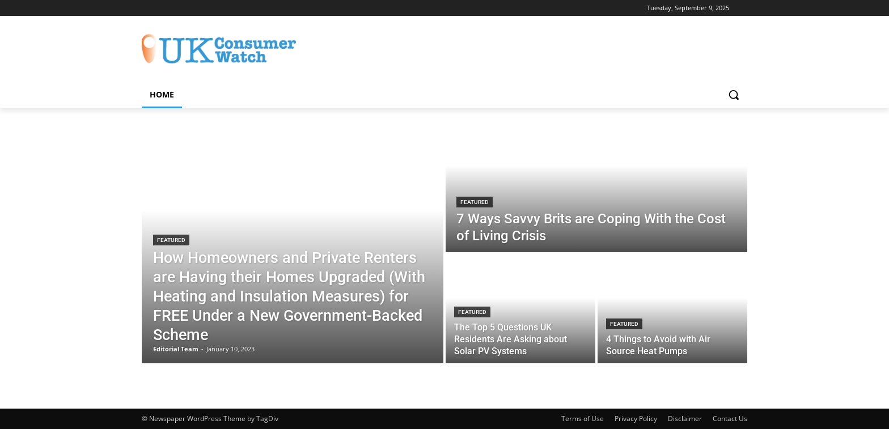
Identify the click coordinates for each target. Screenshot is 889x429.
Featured (171, 240)
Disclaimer (685, 418)
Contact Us (730, 418)
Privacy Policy (636, 418)
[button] (733, 94)
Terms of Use (582, 418)
